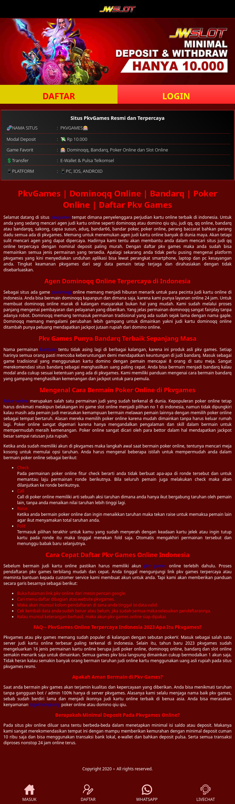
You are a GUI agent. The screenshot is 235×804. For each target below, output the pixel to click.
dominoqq (61, 292)
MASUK (29, 793)
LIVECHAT (205, 793)
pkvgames (61, 217)
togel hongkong (44, 704)
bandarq (48, 349)
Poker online (15, 401)
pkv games (155, 566)
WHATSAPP (147, 793)
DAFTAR (58, 96)
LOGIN (176, 96)
